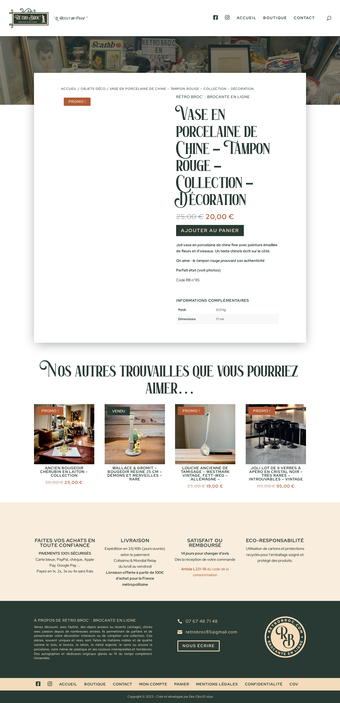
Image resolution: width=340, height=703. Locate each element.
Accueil (247, 18)
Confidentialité (264, 684)
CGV (294, 684)
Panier (181, 684)
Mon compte (153, 684)
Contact (304, 18)
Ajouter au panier (210, 230)
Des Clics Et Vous (201, 696)
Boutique (275, 18)
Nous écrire (199, 646)
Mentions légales (217, 684)
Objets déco (93, 89)
